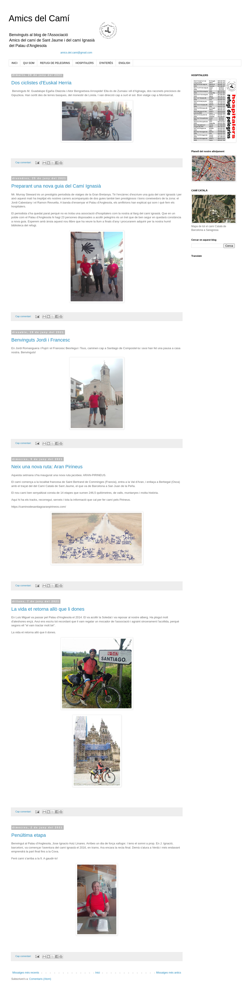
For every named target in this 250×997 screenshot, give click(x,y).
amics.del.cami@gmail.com (76, 52)
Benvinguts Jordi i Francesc (40, 340)
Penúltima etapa (28, 835)
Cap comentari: (23, 162)
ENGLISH (124, 63)
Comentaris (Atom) (40, 978)
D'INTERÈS (106, 63)
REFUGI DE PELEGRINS (55, 63)
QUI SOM (28, 63)
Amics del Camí (39, 18)
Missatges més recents (25, 972)
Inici (97, 972)
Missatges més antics (168, 972)
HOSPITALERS (85, 63)
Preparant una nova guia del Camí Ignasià (56, 186)
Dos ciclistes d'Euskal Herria (41, 82)
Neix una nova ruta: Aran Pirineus (47, 466)
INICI (14, 63)
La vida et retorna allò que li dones (47, 609)
